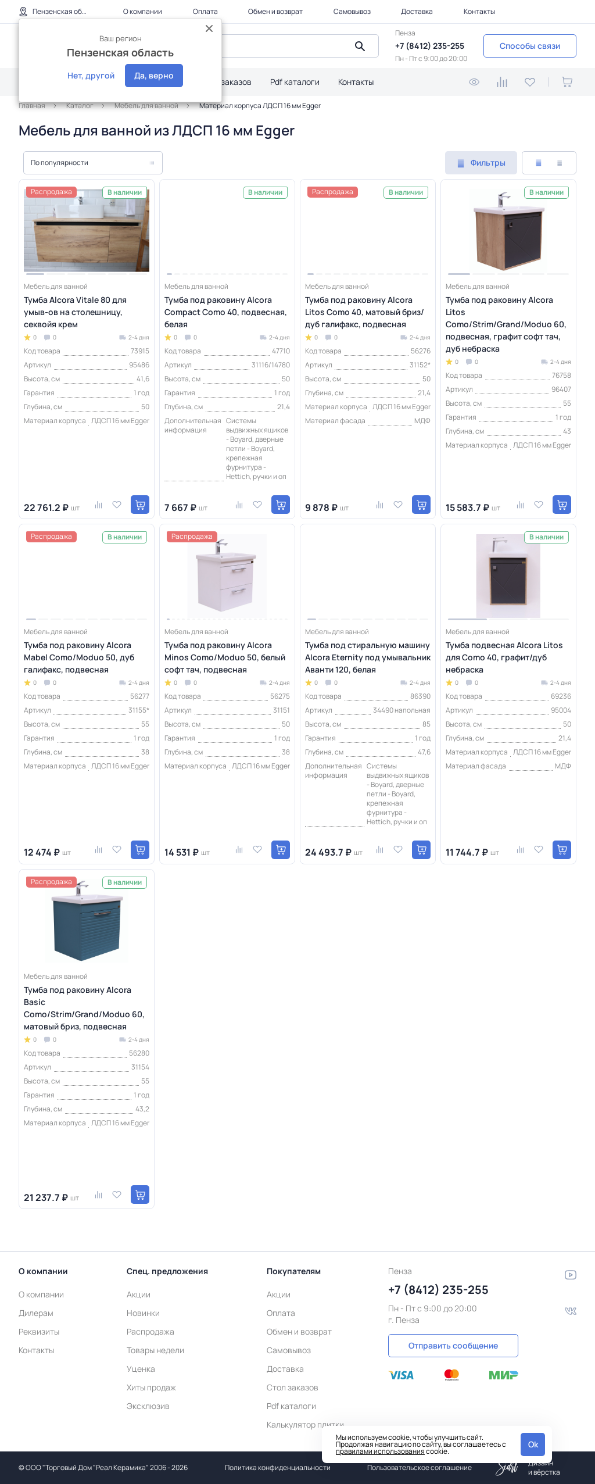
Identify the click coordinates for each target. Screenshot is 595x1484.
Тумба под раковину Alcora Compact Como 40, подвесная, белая (225, 312)
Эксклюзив (148, 1405)
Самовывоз (352, 11)
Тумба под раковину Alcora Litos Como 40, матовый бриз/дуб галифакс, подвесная (364, 312)
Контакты (479, 11)
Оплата (205, 11)
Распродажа (150, 1331)
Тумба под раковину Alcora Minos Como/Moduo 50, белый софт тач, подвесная (224, 657)
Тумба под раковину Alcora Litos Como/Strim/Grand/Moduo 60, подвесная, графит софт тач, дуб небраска (506, 324)
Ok (533, 1444)
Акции (138, 1294)
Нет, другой (90, 75)
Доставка (417, 11)
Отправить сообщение (453, 1345)
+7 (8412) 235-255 (429, 45)
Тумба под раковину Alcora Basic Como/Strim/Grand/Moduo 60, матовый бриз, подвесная (84, 1008)
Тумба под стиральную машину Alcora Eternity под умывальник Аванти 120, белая (368, 657)
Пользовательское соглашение (419, 1467)
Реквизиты (39, 1331)
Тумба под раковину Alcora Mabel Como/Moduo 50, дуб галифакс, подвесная (79, 657)
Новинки (143, 1312)
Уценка (141, 1368)
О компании (142, 11)
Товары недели (155, 1350)
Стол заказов (226, 81)
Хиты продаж (151, 1387)
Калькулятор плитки (305, 1424)
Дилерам (36, 1312)
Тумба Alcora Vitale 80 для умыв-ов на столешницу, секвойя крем (75, 312)
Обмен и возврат (275, 11)
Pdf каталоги (295, 81)
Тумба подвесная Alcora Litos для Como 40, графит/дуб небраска (504, 657)
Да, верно (154, 75)
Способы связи (530, 45)
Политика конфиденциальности (278, 1467)
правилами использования (380, 1451)
